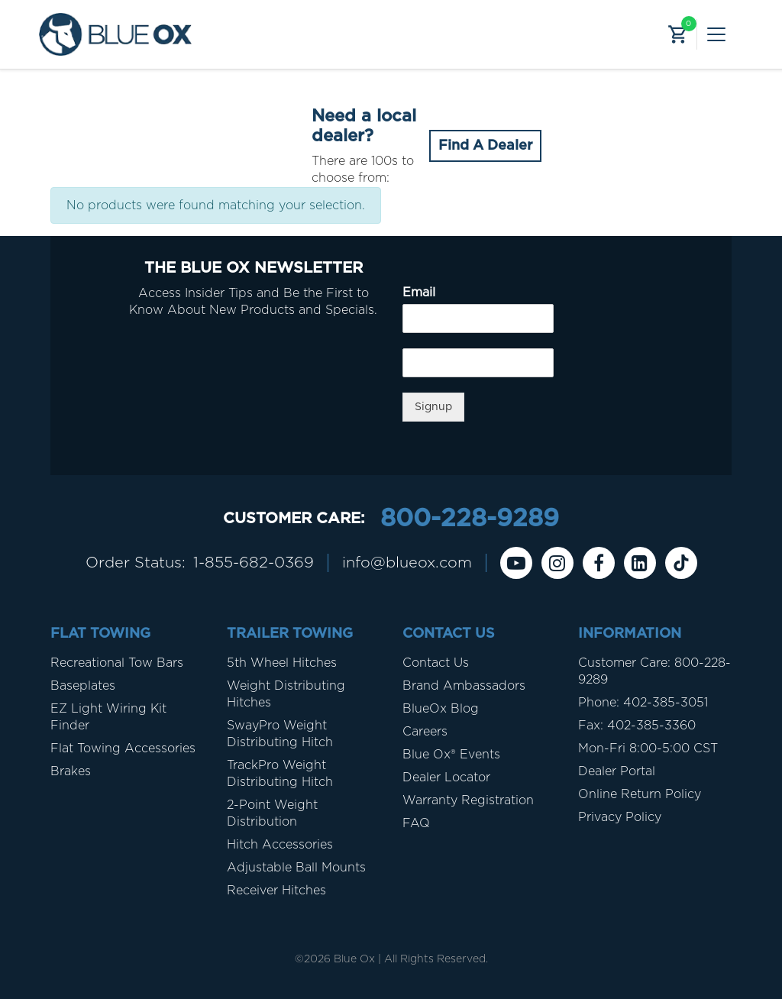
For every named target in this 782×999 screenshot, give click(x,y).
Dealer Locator (446, 777)
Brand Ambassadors (463, 686)
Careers (425, 732)
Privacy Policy (619, 817)
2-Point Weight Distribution (272, 813)
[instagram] (557, 563)
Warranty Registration (468, 800)
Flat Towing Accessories (123, 748)
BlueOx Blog (440, 709)
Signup (433, 407)
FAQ (416, 823)
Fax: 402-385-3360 (637, 725)
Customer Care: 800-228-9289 (654, 671)
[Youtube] (516, 563)
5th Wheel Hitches (282, 663)
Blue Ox (354, 959)
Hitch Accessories (280, 845)
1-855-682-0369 (253, 563)
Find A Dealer (485, 146)
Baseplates (82, 686)
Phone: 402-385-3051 (643, 703)
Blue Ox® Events (451, 754)
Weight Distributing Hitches (286, 694)
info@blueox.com (407, 563)
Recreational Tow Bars (116, 663)
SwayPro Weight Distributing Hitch (280, 733)
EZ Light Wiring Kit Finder (108, 717)
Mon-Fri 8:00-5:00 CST (648, 748)
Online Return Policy (639, 794)
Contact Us (435, 663)
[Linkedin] (640, 563)
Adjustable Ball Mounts (296, 868)
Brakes (70, 771)
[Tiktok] (681, 563)
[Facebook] (599, 563)
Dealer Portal (616, 771)
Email (418, 292)
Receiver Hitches (276, 890)
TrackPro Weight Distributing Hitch (280, 773)
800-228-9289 (469, 518)
